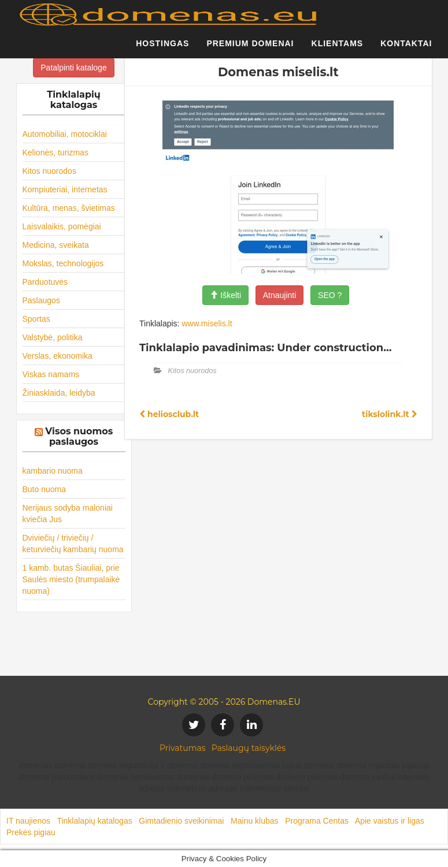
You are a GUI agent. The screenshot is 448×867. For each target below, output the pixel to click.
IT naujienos (28, 820)
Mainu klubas (255, 820)
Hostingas (162, 49)
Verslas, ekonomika (57, 355)
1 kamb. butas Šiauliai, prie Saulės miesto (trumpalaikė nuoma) (71, 579)
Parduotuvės (45, 281)
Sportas (36, 318)
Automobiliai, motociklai (65, 134)
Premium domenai (250, 49)
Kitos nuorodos (49, 171)
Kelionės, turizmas (55, 152)
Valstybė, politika (53, 337)
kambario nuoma (53, 470)
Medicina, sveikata (56, 245)
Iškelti (225, 295)
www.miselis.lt (207, 323)
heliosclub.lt (169, 414)
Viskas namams (51, 374)
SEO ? (330, 295)
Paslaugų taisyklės (249, 748)
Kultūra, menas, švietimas (69, 208)
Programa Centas (317, 820)
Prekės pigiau (30, 832)
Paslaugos (41, 300)
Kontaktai (406, 49)
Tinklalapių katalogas (94, 820)
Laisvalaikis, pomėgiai (62, 226)
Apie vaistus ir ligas (389, 820)
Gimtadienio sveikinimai (181, 820)
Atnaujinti (280, 295)
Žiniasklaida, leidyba (59, 392)
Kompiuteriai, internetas (65, 189)
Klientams (338, 49)
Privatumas (183, 748)
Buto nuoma (44, 489)
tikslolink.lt (389, 414)
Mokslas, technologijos (63, 263)
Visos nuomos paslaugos (79, 436)
